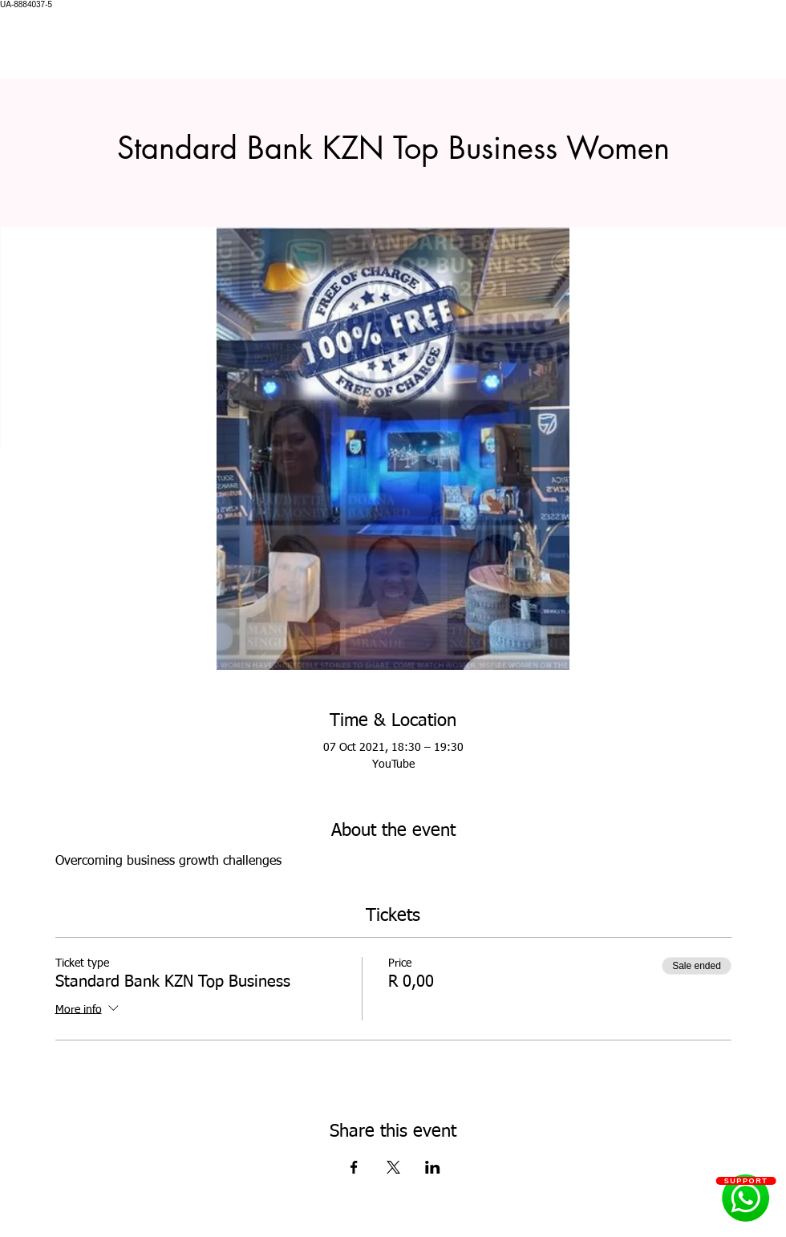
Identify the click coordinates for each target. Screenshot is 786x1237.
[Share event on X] (393, 1167)
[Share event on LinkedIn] (432, 1167)
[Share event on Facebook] (354, 1167)
